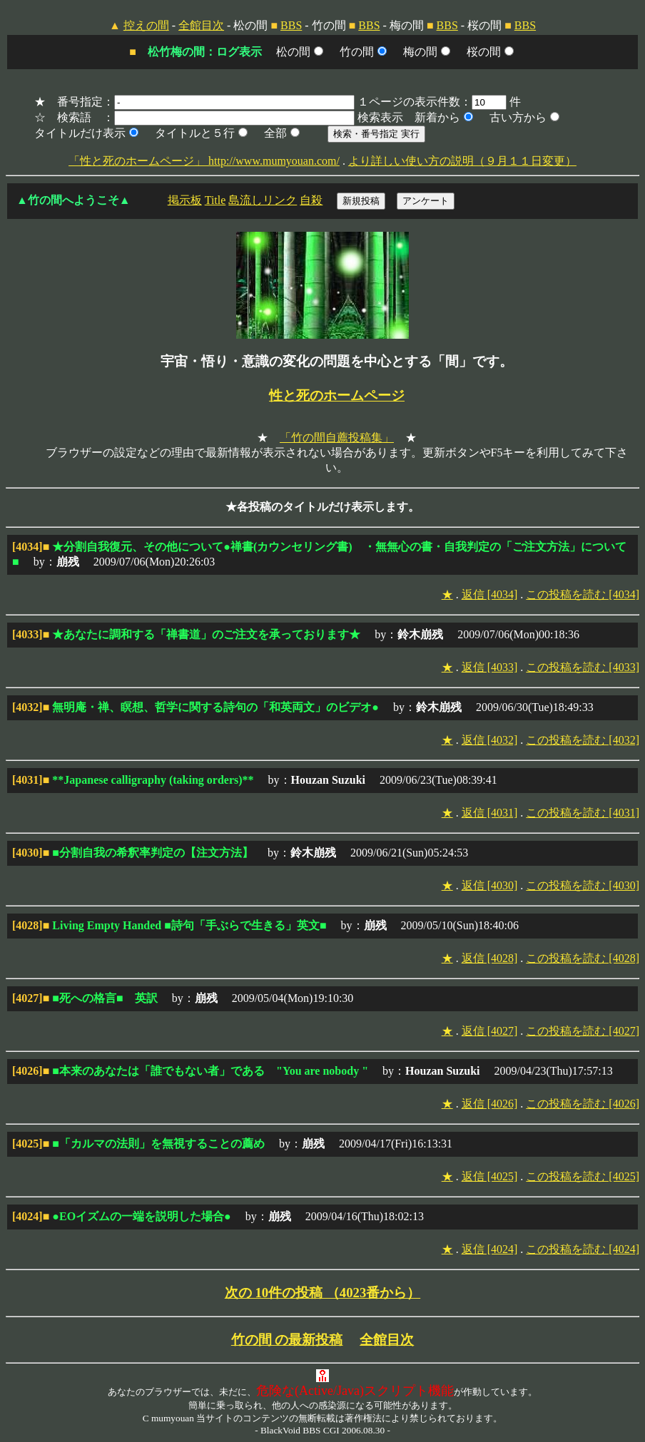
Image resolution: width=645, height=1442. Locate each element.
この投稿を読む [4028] (582, 958)
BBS (291, 25)
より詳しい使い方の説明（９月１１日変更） (462, 161)
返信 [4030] (490, 885)
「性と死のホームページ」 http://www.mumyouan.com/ (204, 161)
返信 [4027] (490, 1031)
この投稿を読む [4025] (582, 1176)
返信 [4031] (490, 813)
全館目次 (201, 25)
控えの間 (146, 25)
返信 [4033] (490, 667)
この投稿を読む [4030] (582, 885)
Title (215, 200)
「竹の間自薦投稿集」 (337, 437)
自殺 (311, 200)
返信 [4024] (490, 1249)
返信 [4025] (490, 1176)
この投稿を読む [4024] (582, 1249)
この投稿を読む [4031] (582, 813)
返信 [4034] (490, 594)
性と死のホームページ (337, 395)
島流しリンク (262, 200)
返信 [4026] (490, 1104)
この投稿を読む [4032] (582, 740)
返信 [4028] (490, 958)
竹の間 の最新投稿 (287, 1339)
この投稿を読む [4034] (582, 594)
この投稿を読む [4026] (582, 1104)
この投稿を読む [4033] (582, 667)
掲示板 (185, 200)
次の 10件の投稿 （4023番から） (322, 1292)
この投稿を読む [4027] (582, 1031)
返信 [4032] (490, 740)
